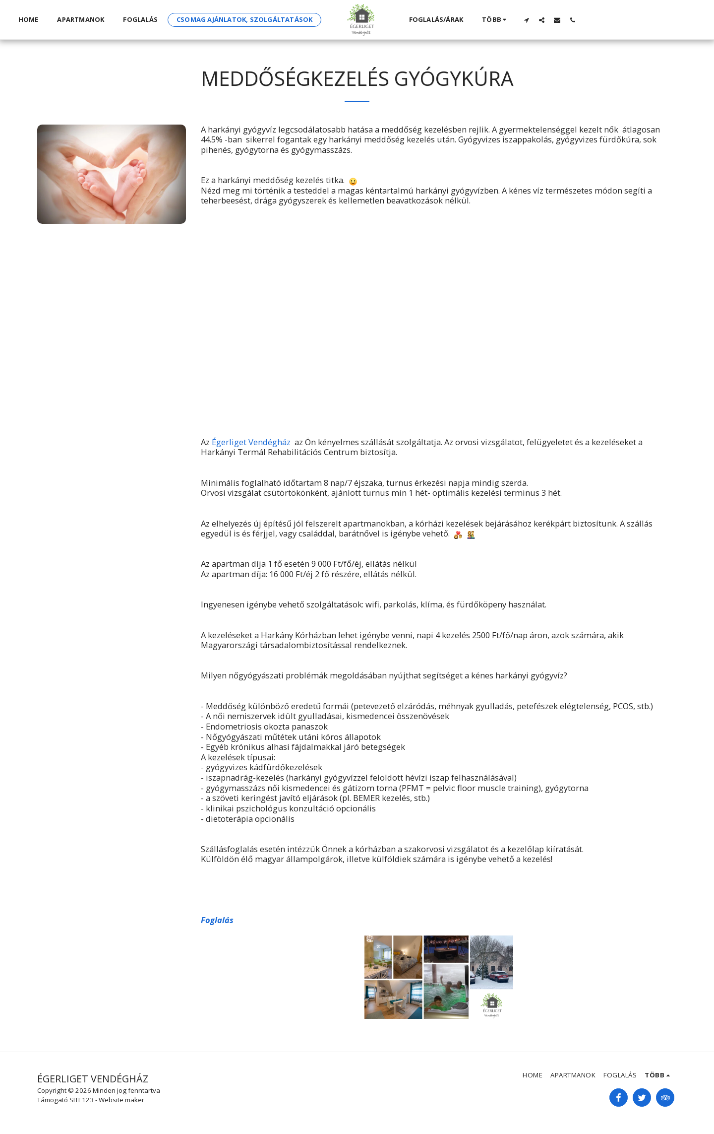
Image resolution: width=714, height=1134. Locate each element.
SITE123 (81, 1099)
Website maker (121, 1099)
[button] (526, 19)
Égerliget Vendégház (251, 442)
